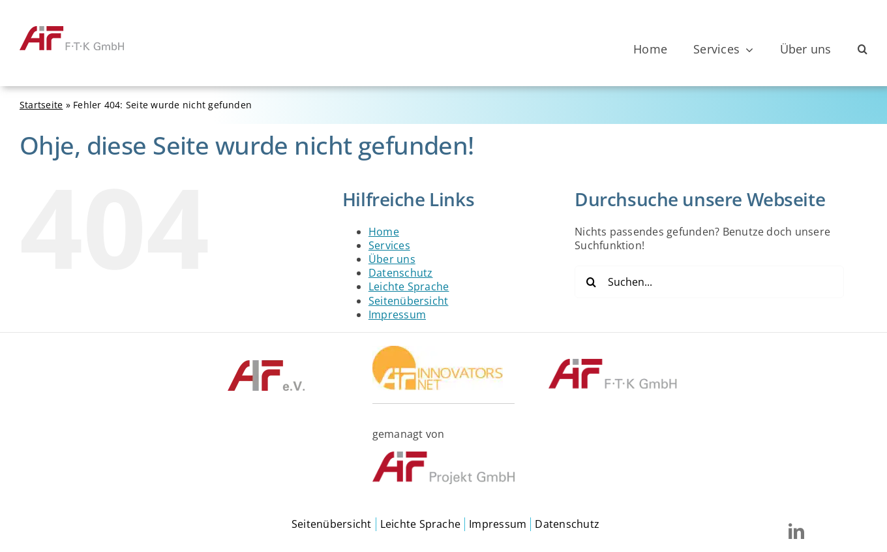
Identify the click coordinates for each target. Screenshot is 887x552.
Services (389, 245)
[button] (862, 49)
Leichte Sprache (408, 286)
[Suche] (591, 282)
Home (383, 231)
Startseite (41, 105)
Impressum (397, 314)
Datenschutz (400, 273)
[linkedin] (796, 531)
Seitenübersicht (408, 301)
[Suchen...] (709, 282)
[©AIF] (266, 364)
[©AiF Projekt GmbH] (443, 457)
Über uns (391, 259)
